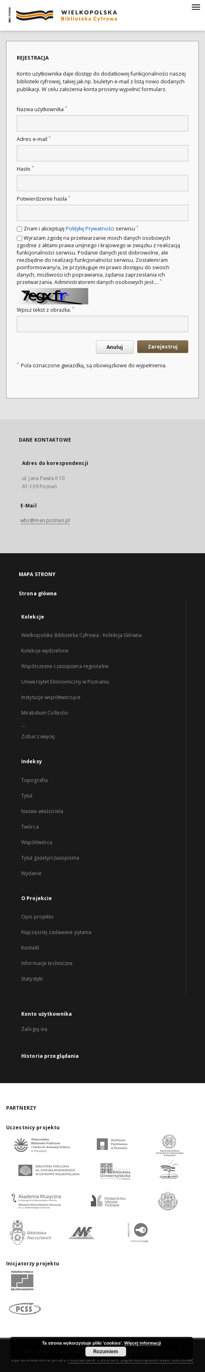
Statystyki (32, 978)
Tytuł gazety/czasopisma (50, 857)
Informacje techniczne (47, 963)
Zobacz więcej (38, 736)
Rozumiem (105, 1351)
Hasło (25, 168)
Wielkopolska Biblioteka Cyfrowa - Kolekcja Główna (81, 635)
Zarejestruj (163, 346)
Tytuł (27, 795)
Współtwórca (36, 842)
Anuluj (115, 347)
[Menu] (195, 6)
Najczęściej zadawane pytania (56, 932)
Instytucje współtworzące (50, 697)
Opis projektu (37, 916)
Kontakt (30, 947)
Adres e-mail (34, 139)
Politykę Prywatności (90, 228)
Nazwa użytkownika (42, 109)
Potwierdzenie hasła (43, 198)
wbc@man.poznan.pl (45, 520)
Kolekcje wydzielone (45, 650)
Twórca (30, 826)
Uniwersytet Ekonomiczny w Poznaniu (65, 681)
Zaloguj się (34, 1029)
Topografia (34, 780)
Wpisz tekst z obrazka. (45, 309)
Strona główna (38, 593)
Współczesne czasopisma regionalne (65, 666)
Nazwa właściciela (42, 811)
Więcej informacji (142, 1343)
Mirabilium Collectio (44, 712)
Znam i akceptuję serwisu (81, 228)
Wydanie (31, 873)
